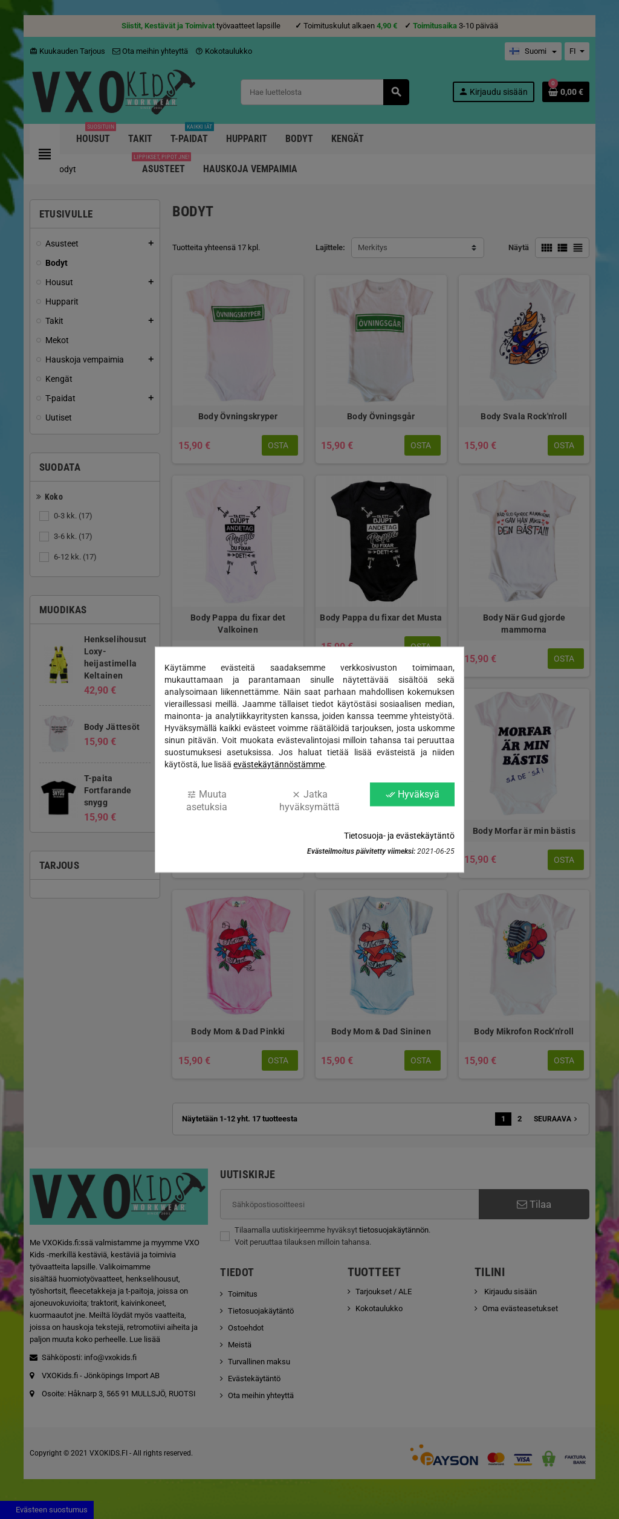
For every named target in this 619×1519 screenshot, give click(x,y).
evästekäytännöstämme (279, 764)
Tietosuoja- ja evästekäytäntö (399, 835)
